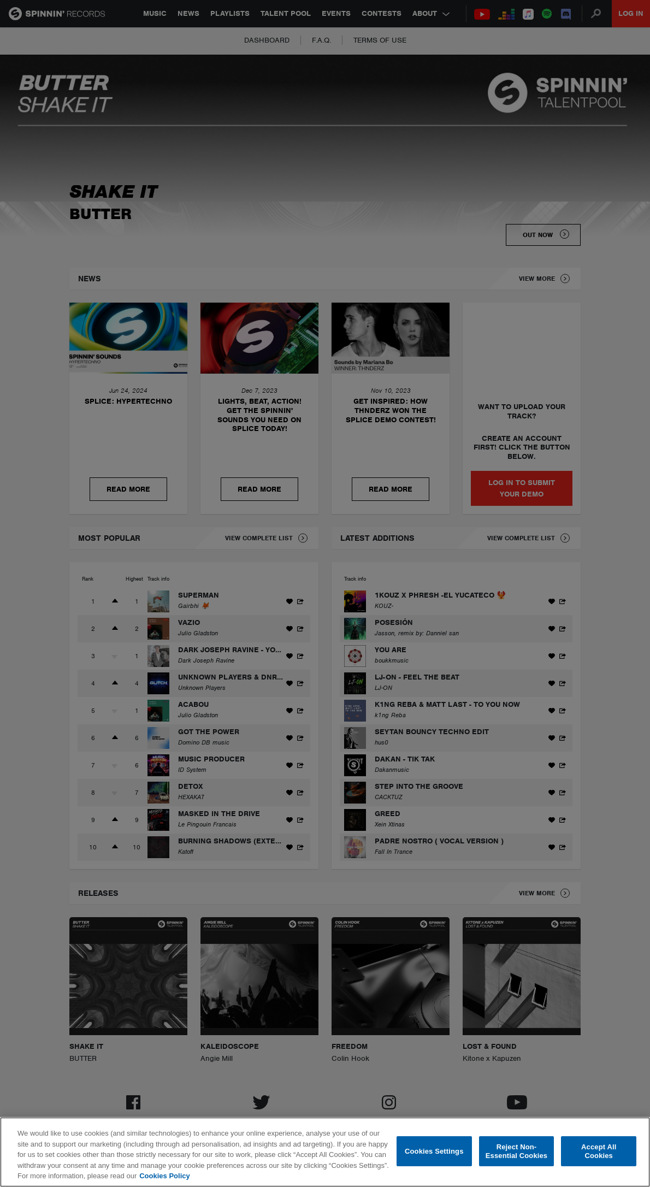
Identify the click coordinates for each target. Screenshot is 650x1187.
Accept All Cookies (598, 1151)
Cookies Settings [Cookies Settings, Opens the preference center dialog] (434, 1151)
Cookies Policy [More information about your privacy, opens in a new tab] (164, 1176)
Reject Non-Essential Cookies (516, 1151)
